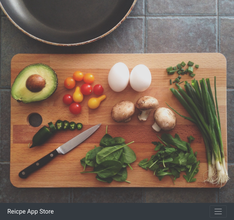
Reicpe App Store (30, 211)
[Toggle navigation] (218, 211)
